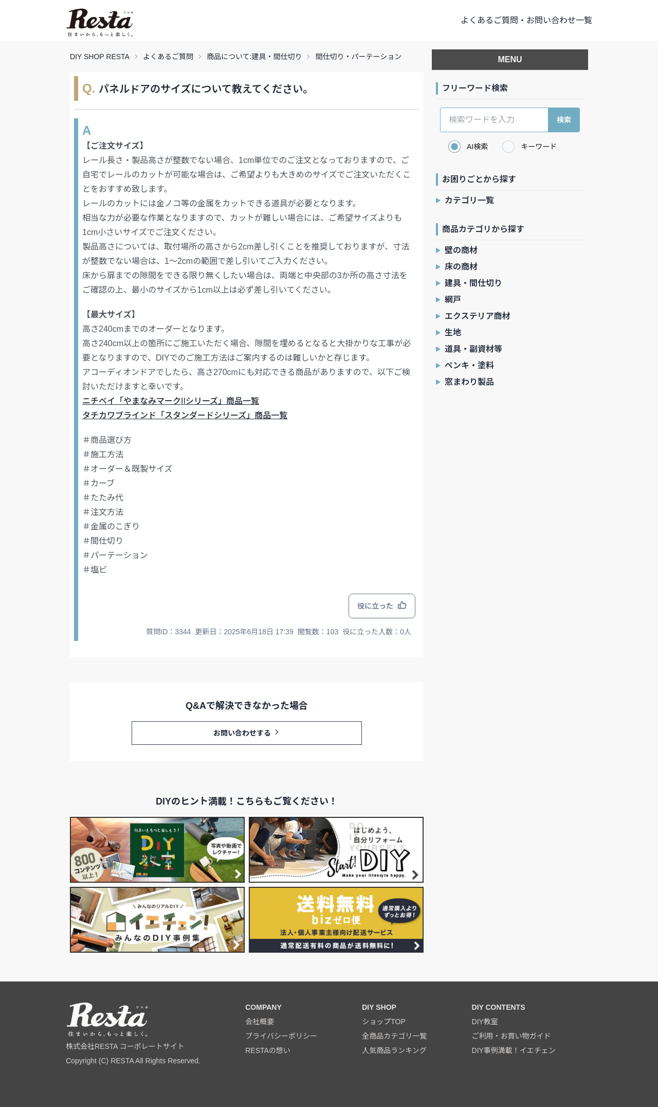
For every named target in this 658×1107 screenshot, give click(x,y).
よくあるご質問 (168, 56)
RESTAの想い (267, 1050)
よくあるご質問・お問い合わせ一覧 (526, 20)
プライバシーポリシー (281, 1036)
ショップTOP (384, 1021)
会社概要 (259, 1021)
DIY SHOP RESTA (100, 56)
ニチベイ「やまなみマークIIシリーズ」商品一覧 (170, 401)
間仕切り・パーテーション (358, 56)
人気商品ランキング (394, 1050)
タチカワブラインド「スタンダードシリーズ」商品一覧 (184, 415)
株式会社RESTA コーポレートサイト (125, 1046)
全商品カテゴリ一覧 (394, 1036)
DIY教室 (485, 1021)
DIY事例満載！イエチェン (514, 1050)
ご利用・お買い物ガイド (511, 1036)
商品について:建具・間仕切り (254, 56)
